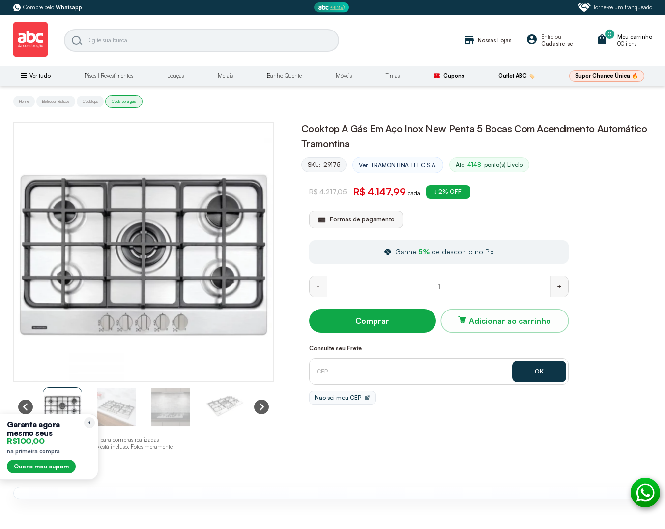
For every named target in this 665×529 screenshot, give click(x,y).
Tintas (393, 75)
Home (24, 101)
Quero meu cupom (41, 466)
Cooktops (90, 101)
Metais (225, 75)
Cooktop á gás (124, 101)
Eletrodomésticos (55, 101)
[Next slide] (261, 407)
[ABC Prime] (332, 7)
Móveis (344, 75)
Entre (547, 36)
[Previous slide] (25, 407)
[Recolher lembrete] (89, 422)
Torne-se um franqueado (615, 7)
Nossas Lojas (487, 40)
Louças (175, 75)
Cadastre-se (557, 43)
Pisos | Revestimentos (109, 75)
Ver (398, 165)
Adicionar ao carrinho (510, 321)
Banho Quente (284, 75)
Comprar (372, 321)
